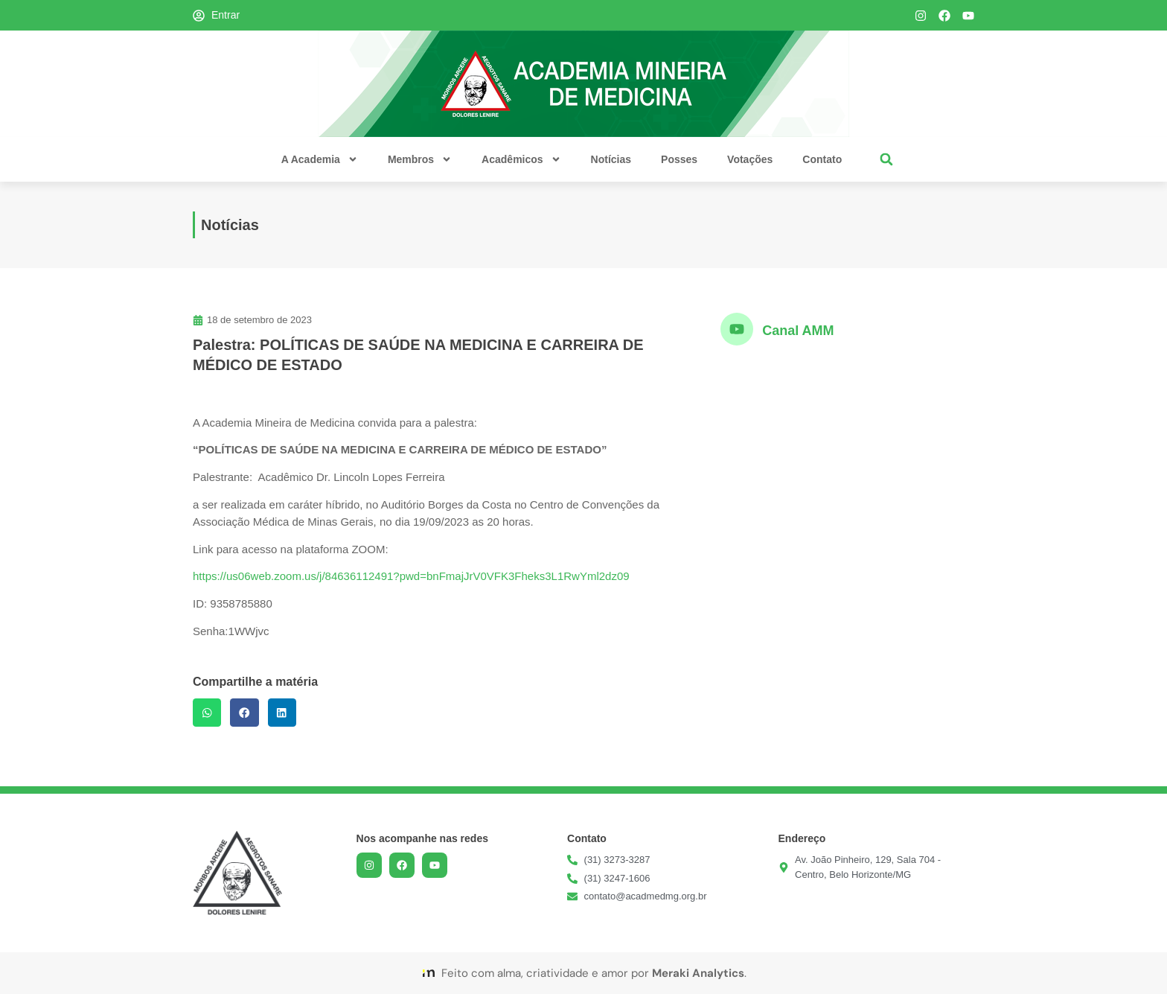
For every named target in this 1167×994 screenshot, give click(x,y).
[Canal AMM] (736, 329)
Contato (822, 159)
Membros (420, 159)
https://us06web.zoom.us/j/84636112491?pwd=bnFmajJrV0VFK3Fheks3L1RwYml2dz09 (411, 576)
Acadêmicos (521, 159)
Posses (679, 159)
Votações (750, 159)
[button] (886, 159)
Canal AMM (798, 330)
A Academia (319, 159)
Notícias (611, 159)
